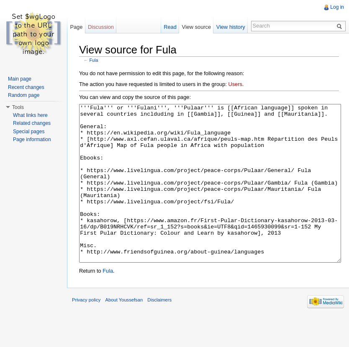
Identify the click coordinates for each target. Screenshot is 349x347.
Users (235, 84)
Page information (32, 139)
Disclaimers (159, 331)
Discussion (101, 27)
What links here (30, 115)
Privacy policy (86, 331)
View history (230, 27)
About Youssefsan (124, 331)
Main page (19, 79)
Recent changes (26, 87)
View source (196, 27)
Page (76, 27)
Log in (337, 7)
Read (170, 27)
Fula (94, 60)
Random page (23, 95)
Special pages (28, 131)
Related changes (32, 123)
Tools (18, 107)
